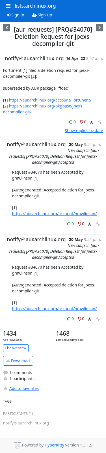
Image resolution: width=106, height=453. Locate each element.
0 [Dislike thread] (83, 121)
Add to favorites (21, 388)
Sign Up (42, 15)
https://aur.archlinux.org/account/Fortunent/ (50, 100)
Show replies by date (84, 130)
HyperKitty (54, 445)
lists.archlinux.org (35, 5)
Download (18, 360)
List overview (15, 348)
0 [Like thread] (73, 121)
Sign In (15, 15)
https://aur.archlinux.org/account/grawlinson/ (54, 213)
